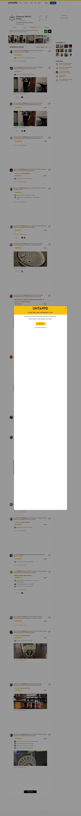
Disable (40, 323)
